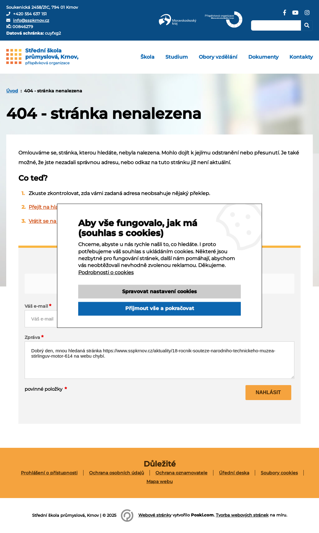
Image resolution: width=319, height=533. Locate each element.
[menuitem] (147, 57)
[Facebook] (284, 15)
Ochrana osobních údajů (116, 473)
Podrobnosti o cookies (106, 280)
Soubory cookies (279, 473)
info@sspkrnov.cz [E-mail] (31, 20)
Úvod (12, 91)
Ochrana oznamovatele (181, 473)
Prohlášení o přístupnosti (49, 473)
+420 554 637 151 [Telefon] (30, 13)
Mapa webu (159, 481)
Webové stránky (154, 514)
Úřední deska (234, 473)
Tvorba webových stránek (242, 514)
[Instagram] (307, 15)
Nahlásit (268, 392)
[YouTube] (295, 15)
